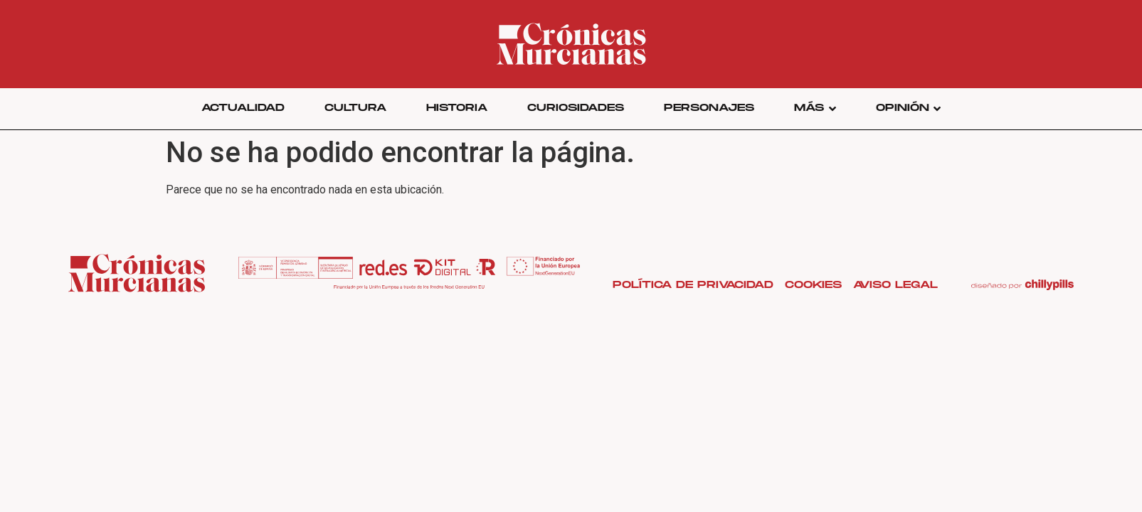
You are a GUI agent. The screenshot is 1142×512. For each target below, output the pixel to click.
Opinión (908, 108)
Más (814, 108)
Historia (456, 108)
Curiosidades (575, 108)
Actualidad (243, 108)
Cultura (355, 108)
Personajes (709, 108)
